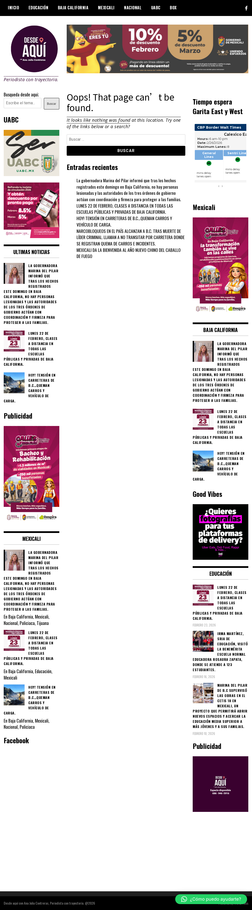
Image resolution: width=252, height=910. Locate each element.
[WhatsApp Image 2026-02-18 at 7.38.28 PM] (220, 314)
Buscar (51, 104)
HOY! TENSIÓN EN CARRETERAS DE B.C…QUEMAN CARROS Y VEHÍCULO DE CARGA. (125, 221)
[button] (211, 899)
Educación (38, 8)
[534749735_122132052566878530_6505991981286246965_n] (220, 558)
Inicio (13, 8)
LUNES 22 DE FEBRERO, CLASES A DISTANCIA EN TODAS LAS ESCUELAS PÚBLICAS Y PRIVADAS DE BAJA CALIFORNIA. (125, 208)
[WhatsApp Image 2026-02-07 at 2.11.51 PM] (157, 71)
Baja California (73, 8)
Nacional (133, 8)
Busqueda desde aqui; (21, 94)
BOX (173, 8)
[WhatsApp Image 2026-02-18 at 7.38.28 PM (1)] (31, 523)
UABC (155, 8)
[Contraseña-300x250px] (31, 174)
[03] (220, 810)
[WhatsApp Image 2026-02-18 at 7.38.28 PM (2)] (31, 236)
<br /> (220, 158)
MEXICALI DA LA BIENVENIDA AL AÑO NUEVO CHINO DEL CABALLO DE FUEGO (129, 253)
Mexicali (106, 8)
